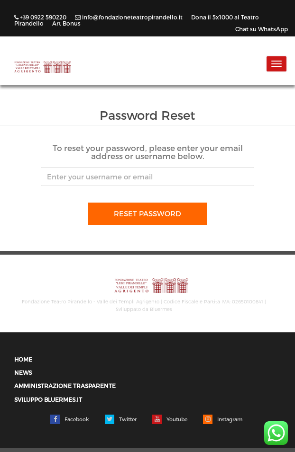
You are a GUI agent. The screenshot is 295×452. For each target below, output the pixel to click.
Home (23, 359)
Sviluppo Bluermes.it (48, 400)
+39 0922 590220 (41, 17)
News (23, 373)
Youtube (169, 419)
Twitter (121, 419)
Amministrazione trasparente (65, 386)
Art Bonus (66, 23)
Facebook (69, 419)
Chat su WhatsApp (261, 29)
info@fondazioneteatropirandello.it (129, 17)
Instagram (222, 419)
